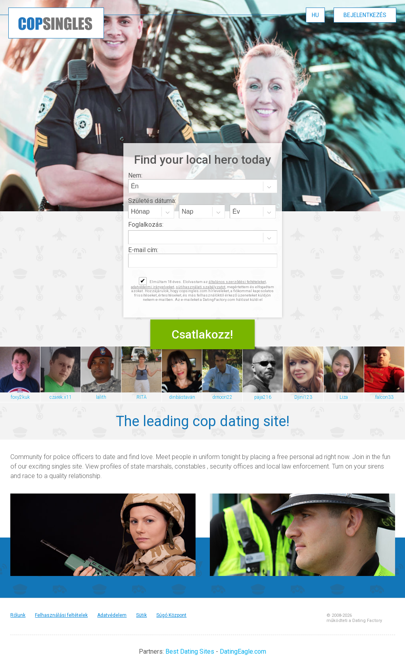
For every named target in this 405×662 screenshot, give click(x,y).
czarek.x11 (61, 397)
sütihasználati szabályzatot (200, 287)
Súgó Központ (171, 615)
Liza (344, 397)
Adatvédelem (112, 615)
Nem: (135, 175)
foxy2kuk (20, 397)
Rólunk (17, 615)
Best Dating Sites (189, 651)
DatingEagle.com (243, 651)
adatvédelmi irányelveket (152, 287)
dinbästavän (182, 397)
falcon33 (384, 397)
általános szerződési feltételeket (237, 281)
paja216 (262, 397)
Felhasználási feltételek (61, 615)
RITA (141, 397)
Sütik (141, 615)
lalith (101, 397)
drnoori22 (222, 397)
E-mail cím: (143, 250)
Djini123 (303, 397)
